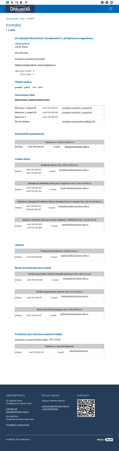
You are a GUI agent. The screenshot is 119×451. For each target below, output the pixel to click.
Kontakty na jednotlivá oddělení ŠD (78, 121)
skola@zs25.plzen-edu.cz (17, 412)
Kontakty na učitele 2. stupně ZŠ (77, 112)
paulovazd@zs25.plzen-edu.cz (75, 255)
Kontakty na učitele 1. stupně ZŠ (77, 108)
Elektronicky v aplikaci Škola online (32, 100)
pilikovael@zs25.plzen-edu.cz (74, 314)
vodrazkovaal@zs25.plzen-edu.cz (73, 206)
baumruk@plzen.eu (79, 351)
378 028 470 (11, 409)
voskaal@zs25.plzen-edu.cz (75, 278)
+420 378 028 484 (50, 409)
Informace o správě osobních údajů (31, 339)
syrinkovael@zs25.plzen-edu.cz (74, 170)
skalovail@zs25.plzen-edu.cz (74, 296)
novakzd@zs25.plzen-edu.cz (75, 224)
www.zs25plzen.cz (47, 65)
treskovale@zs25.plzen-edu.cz (74, 188)
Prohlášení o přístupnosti (17, 425)
